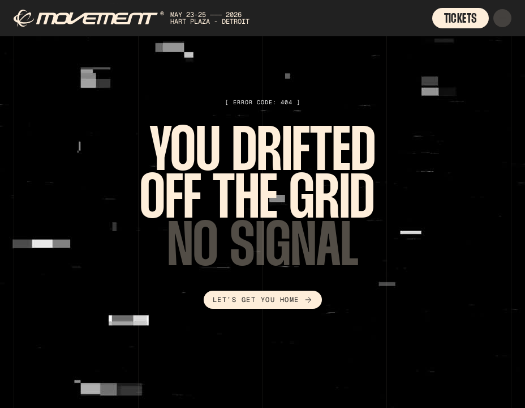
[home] (149, 18)
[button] (502, 18)
